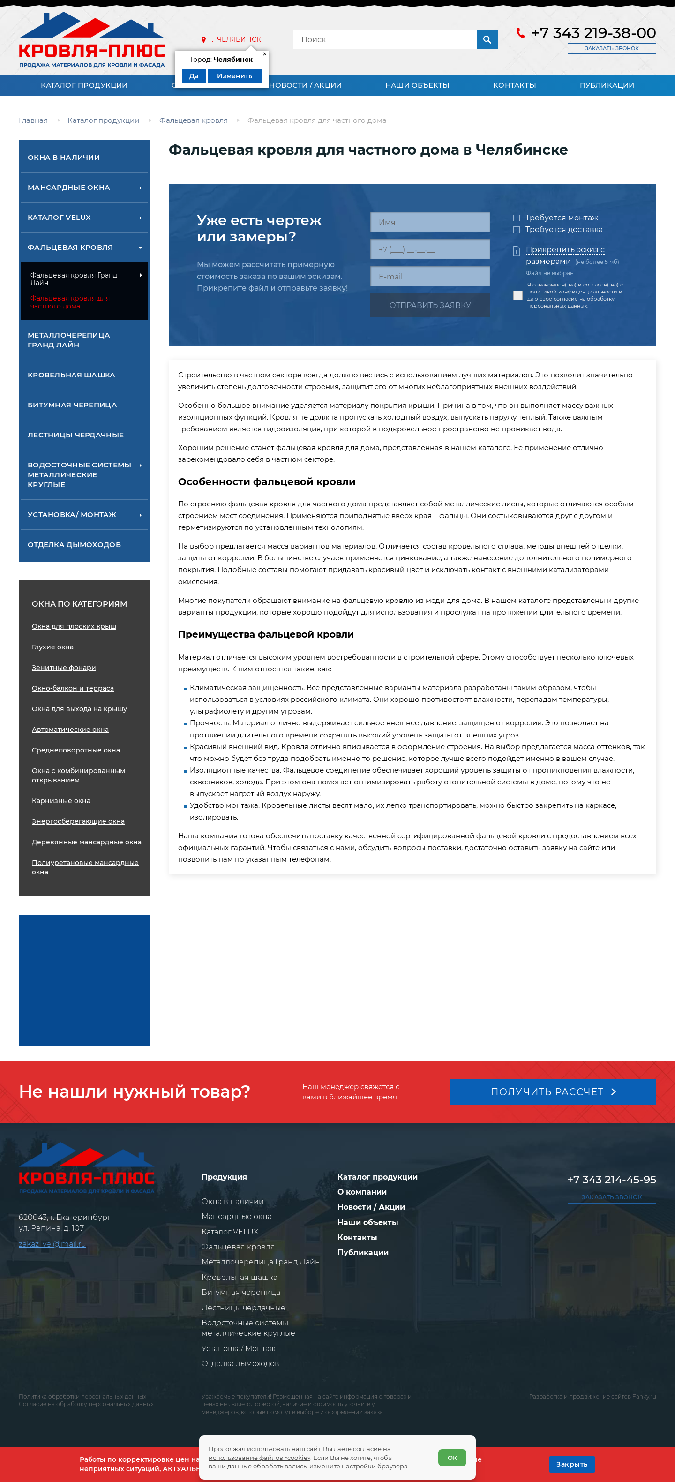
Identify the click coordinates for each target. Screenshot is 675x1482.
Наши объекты (417, 85)
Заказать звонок (612, 48)
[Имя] (430, 222)
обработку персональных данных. (571, 302)
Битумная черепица (72, 404)
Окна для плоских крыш (74, 626)
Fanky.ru (644, 1396)
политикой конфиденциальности (572, 291)
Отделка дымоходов (74, 544)
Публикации (607, 85)
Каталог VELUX (59, 217)
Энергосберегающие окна (78, 821)
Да (193, 76)
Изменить (234, 76)
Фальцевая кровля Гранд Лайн (73, 279)
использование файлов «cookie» (259, 1457)
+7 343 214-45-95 (611, 1179)
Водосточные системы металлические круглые (80, 474)
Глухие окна (53, 647)
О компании (362, 1192)
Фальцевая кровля (70, 247)
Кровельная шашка (72, 374)
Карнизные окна (61, 801)
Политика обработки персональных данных (82, 1396)
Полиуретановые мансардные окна (85, 867)
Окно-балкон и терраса (73, 688)
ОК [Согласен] (452, 1457)
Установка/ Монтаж (72, 514)
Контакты (514, 85)
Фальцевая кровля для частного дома (70, 302)
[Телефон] (430, 249)
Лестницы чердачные (76, 434)
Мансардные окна (69, 187)
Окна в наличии (64, 157)
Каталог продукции (84, 85)
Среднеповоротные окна (76, 750)
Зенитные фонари (64, 667)
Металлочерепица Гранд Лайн (69, 340)
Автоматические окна (70, 729)
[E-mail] (430, 276)
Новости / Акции (305, 85)
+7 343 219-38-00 (593, 32)
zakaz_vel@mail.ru (52, 1244)
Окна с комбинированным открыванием (78, 775)
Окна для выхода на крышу (79, 709)
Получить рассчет (547, 1092)
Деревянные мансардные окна (87, 842)
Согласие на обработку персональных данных (86, 1404)
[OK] (572, 1464)
